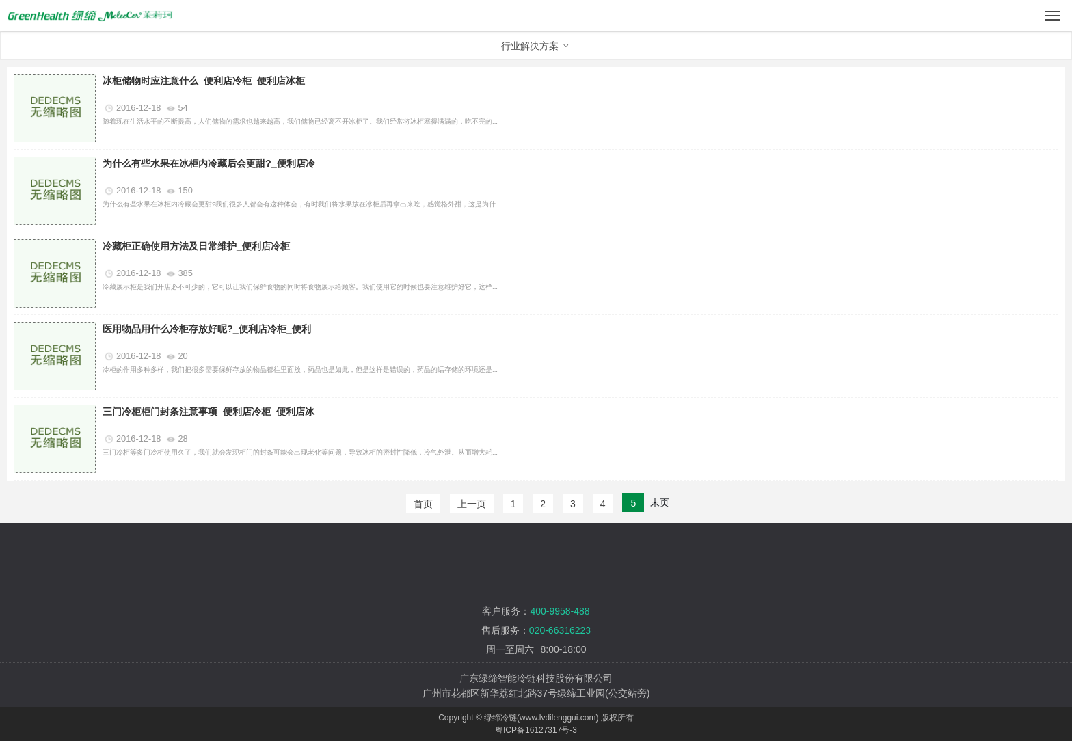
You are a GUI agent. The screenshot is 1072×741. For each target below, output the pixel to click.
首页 (423, 503)
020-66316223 (560, 630)
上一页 (471, 503)
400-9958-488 (559, 611)
